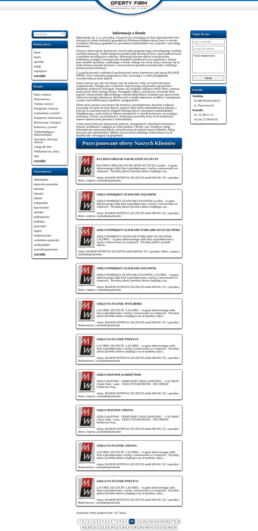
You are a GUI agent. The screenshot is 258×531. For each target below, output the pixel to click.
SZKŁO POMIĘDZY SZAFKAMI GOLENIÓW (126, 194)
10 (131, 521)
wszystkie (40, 75)
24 (111, 527)
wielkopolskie (42, 244)
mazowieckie (41, 207)
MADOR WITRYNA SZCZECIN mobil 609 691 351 (135, 177)
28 (134, 527)
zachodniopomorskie (46, 249)
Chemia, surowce (44, 103)
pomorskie (40, 226)
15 (160, 521)
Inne (36, 156)
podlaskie (39, 221)
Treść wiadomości (208, 63)
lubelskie (39, 188)
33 (163, 527)
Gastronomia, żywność (47, 113)
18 (177, 521)
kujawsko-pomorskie (46, 184)
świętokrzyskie (42, 235)
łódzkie (38, 198)
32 (157, 527)
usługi (37, 66)
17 (172, 521)
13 (149, 521)
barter (37, 52)
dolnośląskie (41, 179)
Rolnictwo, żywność (45, 127)
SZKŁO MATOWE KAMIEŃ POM (119, 374)
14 (155, 521)
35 (174, 527)
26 (123, 527)
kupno (37, 57)
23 (106, 527)
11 (137, 521)
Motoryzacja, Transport (47, 122)
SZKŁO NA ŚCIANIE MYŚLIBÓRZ (119, 303)
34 (169, 527)
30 (146, 527)
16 (166, 521)
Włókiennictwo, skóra (46, 151)
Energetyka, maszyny (46, 108)
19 (83, 527)
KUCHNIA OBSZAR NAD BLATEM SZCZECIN (127, 159)
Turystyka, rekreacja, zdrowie (46, 141)
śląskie (38, 230)
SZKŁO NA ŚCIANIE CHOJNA (117, 445)
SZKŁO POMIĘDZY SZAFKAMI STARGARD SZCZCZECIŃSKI (138, 229)
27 (129, 527)
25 (117, 527)
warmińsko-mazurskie (46, 240)
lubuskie (39, 193)
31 (151, 527)
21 (94, 527)
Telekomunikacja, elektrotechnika (44, 133)
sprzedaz (39, 61)
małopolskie (41, 202)
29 (140, 527)
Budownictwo (42, 99)
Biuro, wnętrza (42, 94)
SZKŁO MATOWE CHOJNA (115, 410)
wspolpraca (40, 71)
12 (143, 521)
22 (100, 527)
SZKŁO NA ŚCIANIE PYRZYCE (117, 339)
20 (88, 527)
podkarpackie (41, 216)
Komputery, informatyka (48, 117)
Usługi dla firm (42, 146)
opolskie (39, 212)
